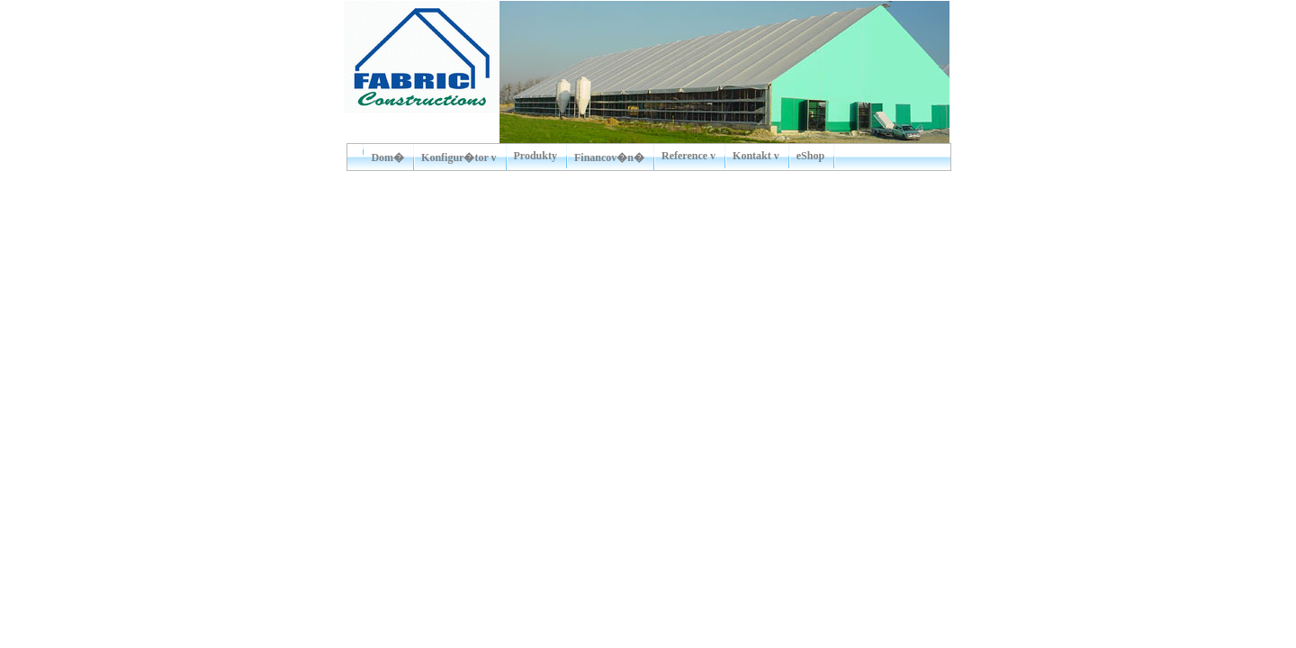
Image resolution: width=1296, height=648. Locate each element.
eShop (810, 155)
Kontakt (752, 155)
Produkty (535, 155)
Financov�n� (609, 157)
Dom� (387, 157)
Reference (684, 155)
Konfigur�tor (454, 157)
